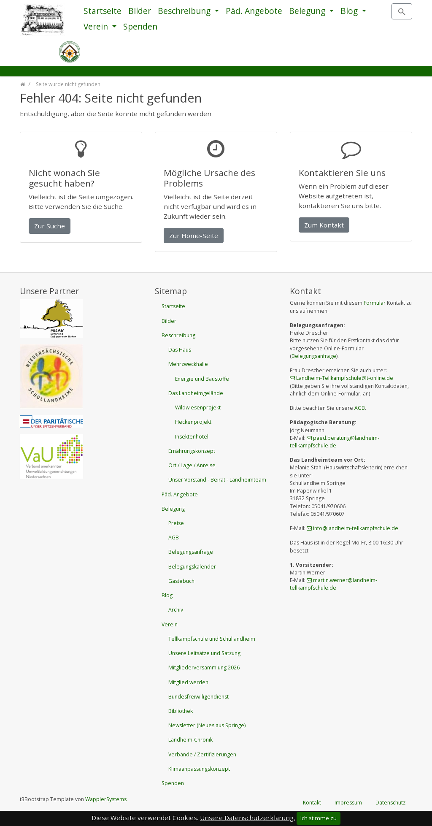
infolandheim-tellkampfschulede (355, 528)
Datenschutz (390, 802)
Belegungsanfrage (314, 356)
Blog (350, 10)
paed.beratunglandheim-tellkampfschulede (334, 441)
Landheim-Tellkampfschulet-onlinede (344, 378)
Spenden (140, 26)
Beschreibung (185, 10)
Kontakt (312, 802)
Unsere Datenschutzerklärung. (247, 817)
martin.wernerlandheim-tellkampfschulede (333, 584)
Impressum (348, 802)
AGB (359, 408)
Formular (375, 302)
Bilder (139, 10)
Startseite (103, 10)
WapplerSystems (106, 799)
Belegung (308, 10)
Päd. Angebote (254, 10)
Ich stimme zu (318, 818)
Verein (97, 26)
